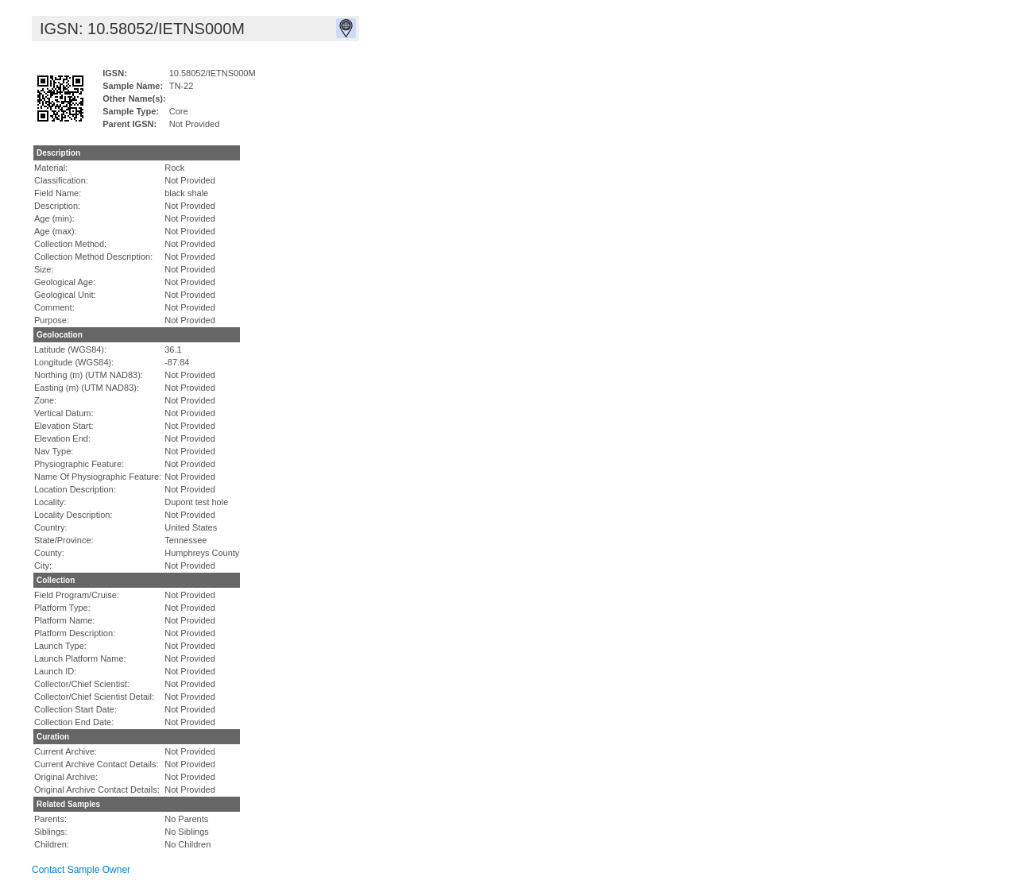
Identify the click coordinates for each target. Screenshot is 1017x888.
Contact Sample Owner (81, 869)
